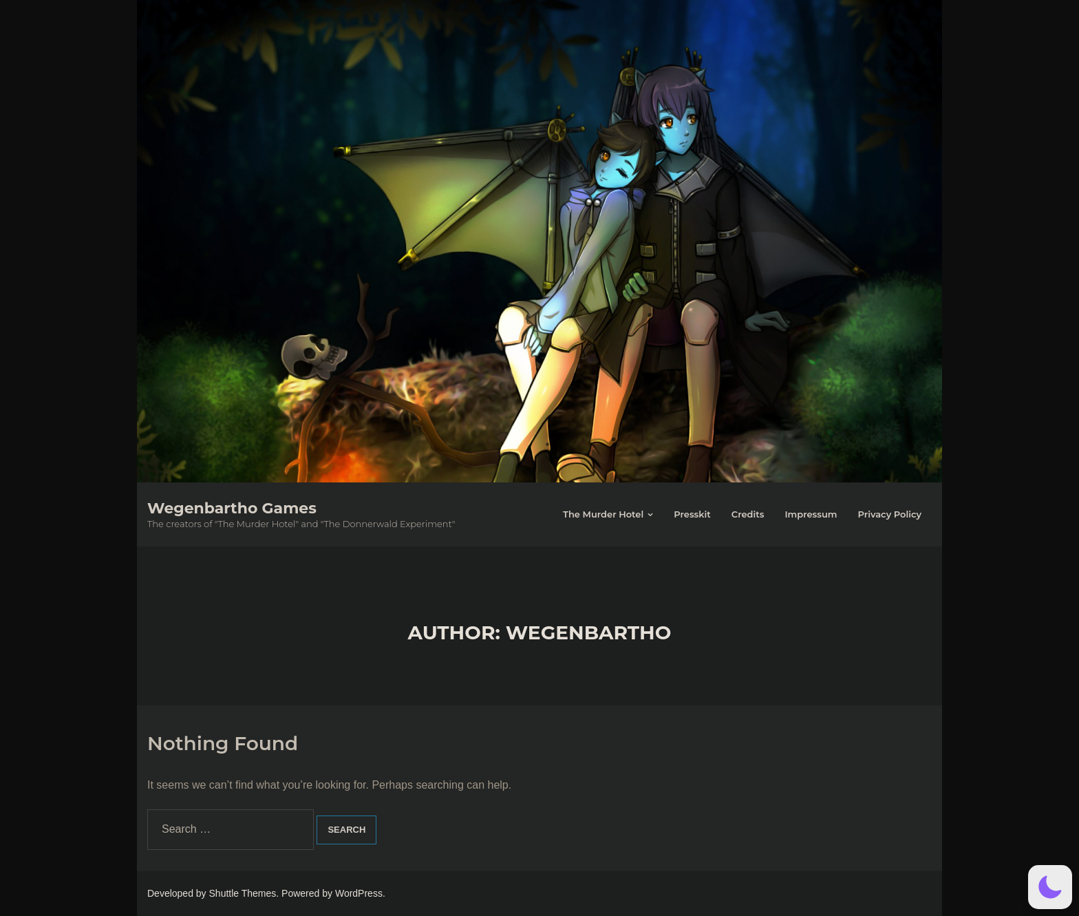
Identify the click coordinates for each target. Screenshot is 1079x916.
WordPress (359, 893)
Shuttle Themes (243, 893)
